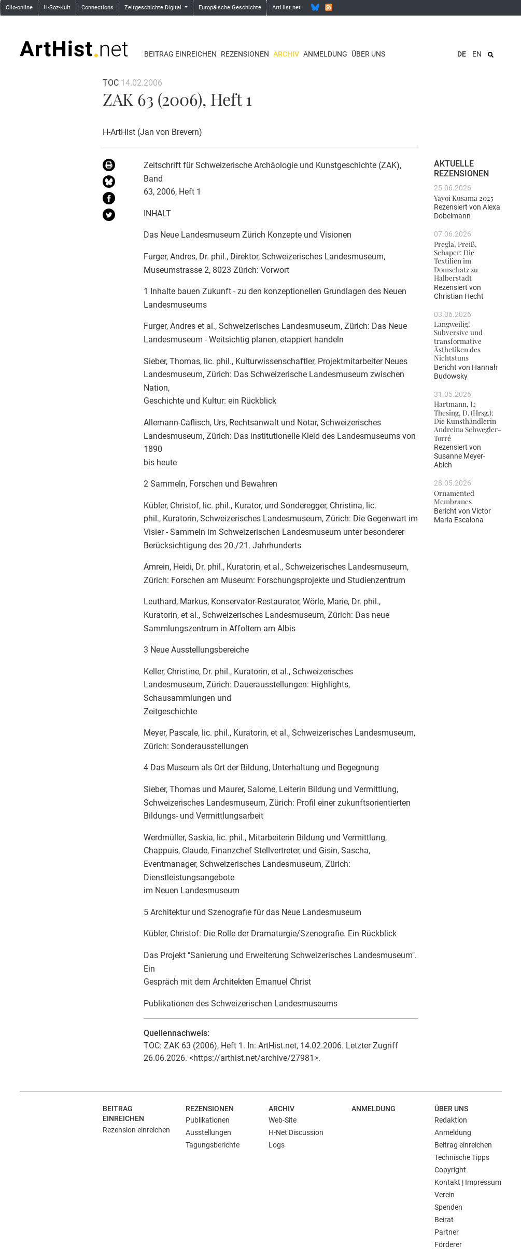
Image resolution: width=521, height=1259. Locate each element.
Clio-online (19, 7)
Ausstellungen (208, 1132)
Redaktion (450, 1120)
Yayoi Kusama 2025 (464, 197)
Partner (446, 1232)
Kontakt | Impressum (467, 1182)
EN (477, 54)
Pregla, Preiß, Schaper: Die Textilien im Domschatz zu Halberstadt (456, 260)
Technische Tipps (461, 1157)
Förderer (448, 1244)
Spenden (448, 1207)
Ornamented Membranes (454, 497)
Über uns (368, 54)
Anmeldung (325, 54)
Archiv (286, 54)
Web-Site (283, 1120)
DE (461, 54)
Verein (444, 1195)
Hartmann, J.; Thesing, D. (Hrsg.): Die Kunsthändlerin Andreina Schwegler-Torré (467, 420)
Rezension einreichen (136, 1130)
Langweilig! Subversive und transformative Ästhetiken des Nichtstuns (458, 340)
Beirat (444, 1219)
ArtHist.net (286, 7)
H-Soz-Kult (57, 7)
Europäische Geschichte (230, 7)
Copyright (450, 1170)
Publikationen (208, 1120)
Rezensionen (245, 54)
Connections (97, 7)
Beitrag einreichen (180, 54)
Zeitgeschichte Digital (153, 7)
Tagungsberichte (213, 1145)
